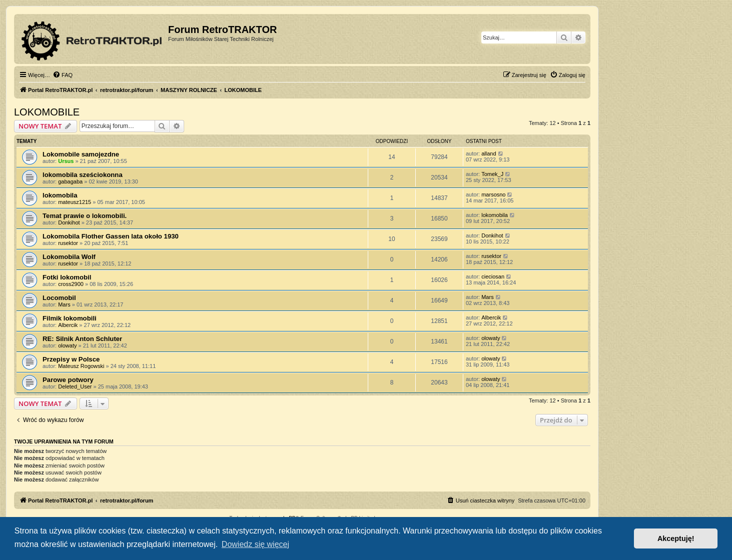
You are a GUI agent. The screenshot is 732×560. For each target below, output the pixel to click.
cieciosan (492, 277)
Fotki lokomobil (67, 277)
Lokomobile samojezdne (81, 154)
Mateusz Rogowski (81, 366)
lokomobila (60, 195)
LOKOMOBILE (47, 112)
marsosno (493, 195)
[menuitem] (63, 75)
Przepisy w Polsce (71, 359)
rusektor (68, 243)
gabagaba (70, 181)
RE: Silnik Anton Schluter (82, 338)
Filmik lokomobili (70, 318)
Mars (64, 305)
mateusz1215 (74, 202)
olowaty (67, 345)
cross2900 (71, 284)
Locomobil (59, 298)
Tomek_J (492, 174)
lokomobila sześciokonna (83, 174)
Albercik (68, 325)
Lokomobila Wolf (69, 256)
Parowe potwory (68, 380)
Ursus (66, 161)
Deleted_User (75, 387)
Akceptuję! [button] (675, 538)
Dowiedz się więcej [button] (255, 544)
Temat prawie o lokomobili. (85, 216)
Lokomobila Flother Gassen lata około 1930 (111, 236)
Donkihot (69, 223)
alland (488, 153)
